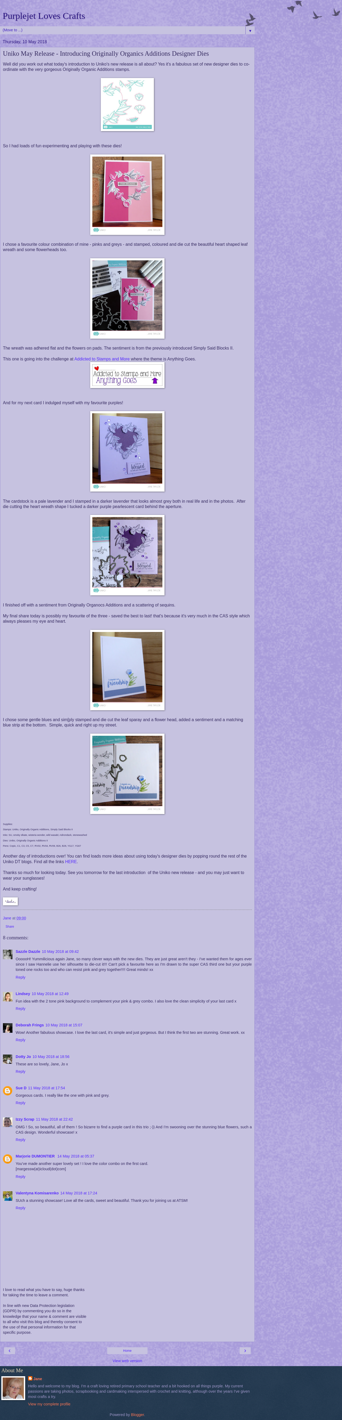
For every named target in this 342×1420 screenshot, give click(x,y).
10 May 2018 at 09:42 (60, 951)
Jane (37, 1379)
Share (10, 926)
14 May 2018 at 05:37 (75, 1156)
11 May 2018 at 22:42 (54, 1119)
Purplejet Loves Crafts (44, 16)
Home (127, 1351)
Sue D (21, 1088)
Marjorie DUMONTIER (36, 1156)
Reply (20, 977)
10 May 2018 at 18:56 (51, 1057)
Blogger (137, 1415)
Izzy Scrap (25, 1119)
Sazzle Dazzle (28, 951)
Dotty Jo (23, 1057)
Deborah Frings (30, 1025)
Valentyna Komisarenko (37, 1193)
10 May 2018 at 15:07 (63, 1025)
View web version (127, 1361)
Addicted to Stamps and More (102, 359)
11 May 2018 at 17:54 (46, 1088)
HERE (71, 861)
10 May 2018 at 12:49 (50, 994)
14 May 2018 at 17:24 (78, 1193)
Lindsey (23, 994)
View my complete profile (49, 1404)
